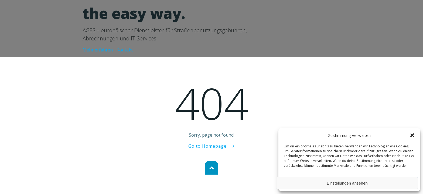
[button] (412, 135)
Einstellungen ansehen (347, 183)
